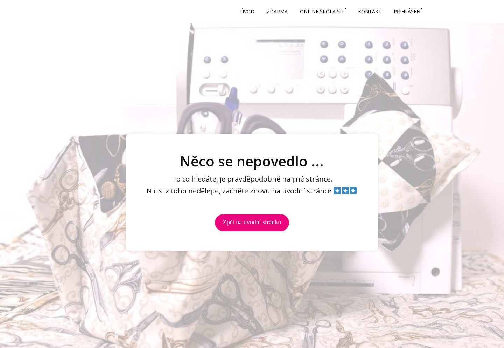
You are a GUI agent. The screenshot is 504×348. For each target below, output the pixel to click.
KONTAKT (370, 11)
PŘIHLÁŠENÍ (408, 11)
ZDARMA (277, 11)
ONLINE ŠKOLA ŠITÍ (323, 11)
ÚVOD (247, 11)
